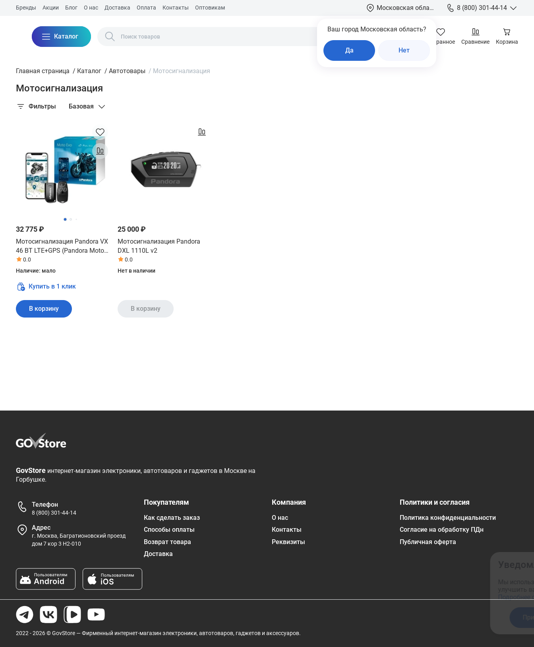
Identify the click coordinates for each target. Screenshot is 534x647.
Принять (387, 617)
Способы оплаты (169, 529)
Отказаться (450, 617)
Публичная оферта (428, 542)
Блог (71, 7)
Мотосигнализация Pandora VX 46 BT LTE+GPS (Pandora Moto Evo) (62, 246)
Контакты (176, 7)
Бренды (26, 7)
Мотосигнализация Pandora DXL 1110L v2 (159, 246)
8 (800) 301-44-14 (54, 512)
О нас (91, 7)
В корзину (44, 308)
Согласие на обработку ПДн (442, 529)
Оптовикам (210, 7)
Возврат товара (167, 542)
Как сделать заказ (172, 517)
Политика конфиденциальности (448, 517)
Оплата (146, 7)
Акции (51, 7)
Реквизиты (288, 542)
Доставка (117, 7)
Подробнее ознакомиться (388, 597)
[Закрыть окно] (492, 563)
